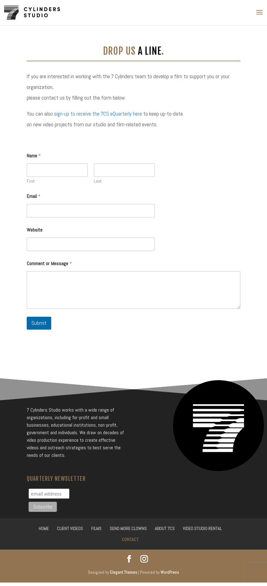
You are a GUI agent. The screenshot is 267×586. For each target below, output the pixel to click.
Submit (38, 323)
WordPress (170, 572)
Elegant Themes (123, 572)
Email (34, 196)
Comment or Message (49, 263)
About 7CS (165, 528)
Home (44, 528)
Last (97, 181)
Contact (130, 539)
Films (96, 528)
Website (34, 230)
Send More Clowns (128, 528)
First (31, 181)
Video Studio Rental (202, 528)
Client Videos (70, 528)
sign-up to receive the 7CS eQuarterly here (98, 113)
